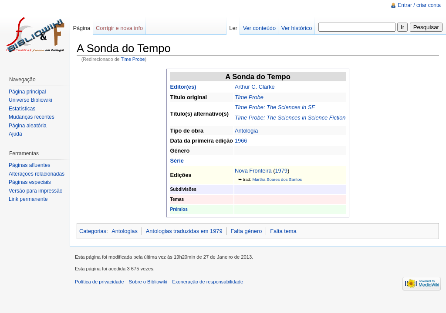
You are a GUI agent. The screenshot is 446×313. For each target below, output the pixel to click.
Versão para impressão (35, 191)
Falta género (246, 231)
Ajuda (15, 134)
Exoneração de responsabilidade (207, 281)
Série (177, 160)
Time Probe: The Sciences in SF (275, 107)
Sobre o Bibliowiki (148, 281)
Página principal (27, 92)
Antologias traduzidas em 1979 (184, 231)
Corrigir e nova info (119, 28)
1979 (281, 170)
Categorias (92, 231)
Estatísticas (22, 109)
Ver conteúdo (259, 28)
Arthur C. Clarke (255, 86)
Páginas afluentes (29, 165)
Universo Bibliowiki (30, 100)
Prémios (179, 209)
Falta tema (283, 231)
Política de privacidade (99, 281)
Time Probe (133, 59)
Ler (233, 28)
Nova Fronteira (253, 170)
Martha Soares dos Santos (277, 179)
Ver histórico (296, 28)
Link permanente (28, 199)
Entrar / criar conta (419, 5)
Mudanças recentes (31, 117)
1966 (241, 140)
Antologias (125, 231)
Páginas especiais (30, 182)
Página (81, 28)
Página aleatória (28, 126)
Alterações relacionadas (36, 174)
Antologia (246, 130)
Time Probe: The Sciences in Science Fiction (290, 117)
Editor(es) (183, 86)
